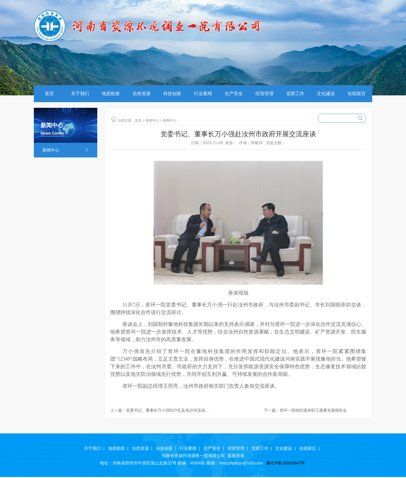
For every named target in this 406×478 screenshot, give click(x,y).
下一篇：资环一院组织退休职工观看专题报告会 (305, 410)
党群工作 (295, 93)
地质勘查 (111, 93)
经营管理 (264, 93)
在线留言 (357, 93)
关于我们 (80, 93)
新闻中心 (65, 150)
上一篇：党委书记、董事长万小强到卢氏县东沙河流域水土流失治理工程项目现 (159, 410)
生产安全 (234, 93)
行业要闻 (203, 93)
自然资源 (142, 93)
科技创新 (172, 93)
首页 (49, 93)
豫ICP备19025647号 (286, 463)
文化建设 (326, 93)
